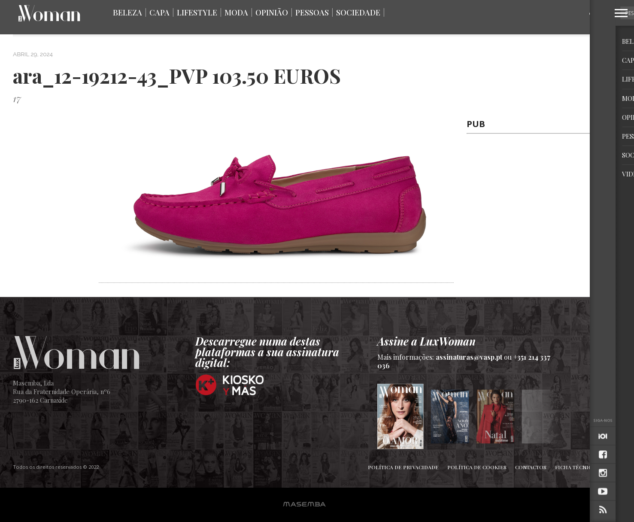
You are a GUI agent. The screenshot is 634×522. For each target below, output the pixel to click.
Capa (159, 12)
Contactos (530, 467)
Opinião (271, 12)
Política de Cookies (477, 467)
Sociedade (358, 12)
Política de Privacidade (403, 467)
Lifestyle (197, 12)
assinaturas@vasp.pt (469, 356)
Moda (236, 12)
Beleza (127, 12)
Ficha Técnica (575, 467)
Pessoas (312, 12)
